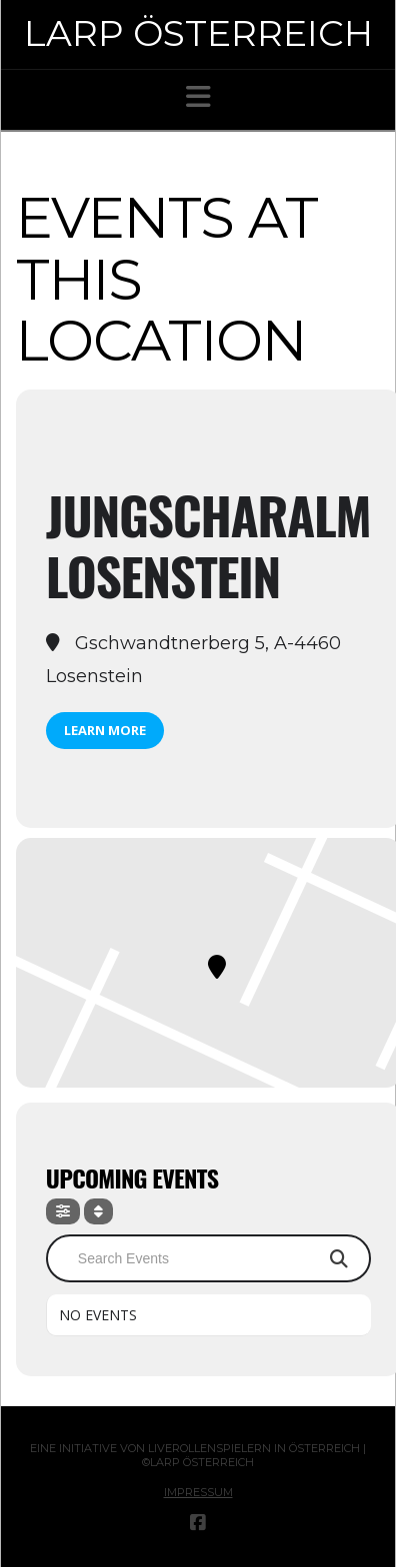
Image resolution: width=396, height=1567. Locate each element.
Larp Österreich (198, 33)
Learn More (105, 730)
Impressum (198, 1492)
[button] (198, 97)
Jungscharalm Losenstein (208, 545)
